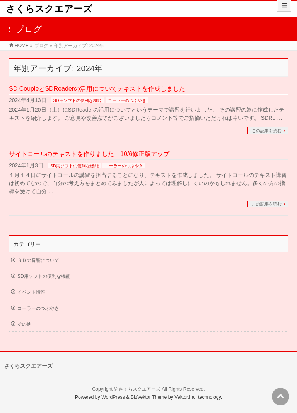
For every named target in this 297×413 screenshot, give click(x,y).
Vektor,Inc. (185, 397)
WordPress (113, 397)
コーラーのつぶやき (127, 100)
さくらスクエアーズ (49, 8)
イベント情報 (31, 292)
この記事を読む (267, 130)
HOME (22, 45)
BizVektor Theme (149, 397)
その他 (24, 324)
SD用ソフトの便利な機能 (77, 100)
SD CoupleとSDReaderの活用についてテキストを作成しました (97, 88)
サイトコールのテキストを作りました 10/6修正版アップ (89, 154)
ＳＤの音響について (38, 260)
